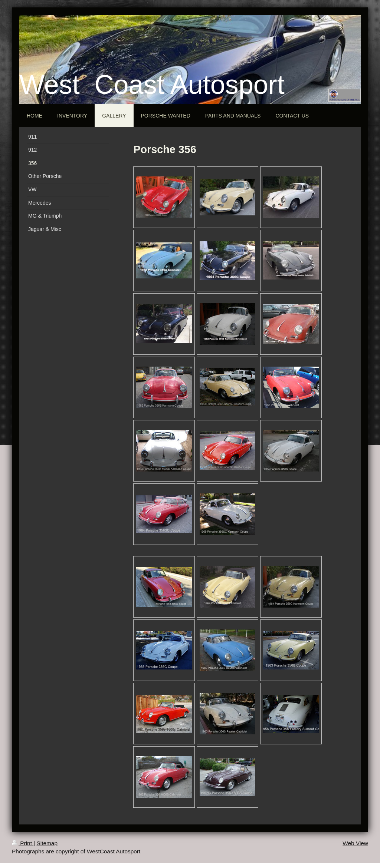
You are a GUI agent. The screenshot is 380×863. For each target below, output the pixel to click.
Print (22, 843)
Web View (355, 843)
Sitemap (46, 843)
